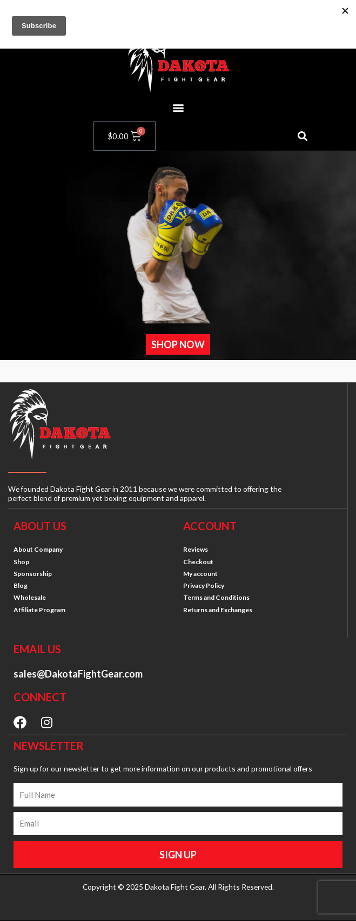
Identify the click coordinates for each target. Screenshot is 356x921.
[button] (178, 107)
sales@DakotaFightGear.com (78, 674)
